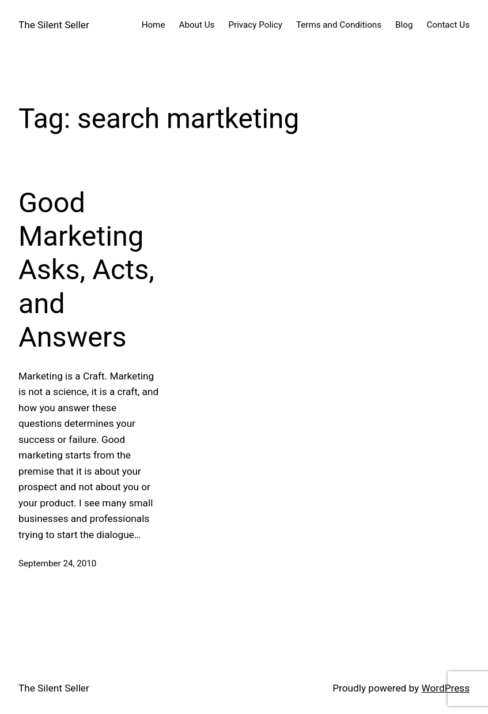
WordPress (445, 688)
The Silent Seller (53, 25)
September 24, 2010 (57, 563)
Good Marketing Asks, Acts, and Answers (86, 270)
